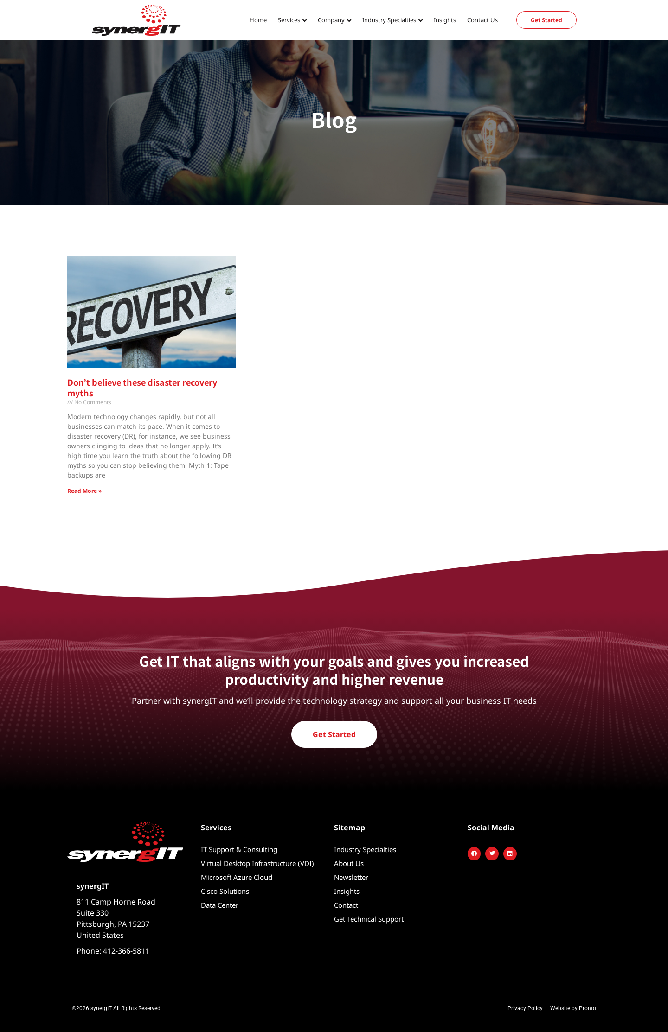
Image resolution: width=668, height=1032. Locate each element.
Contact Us (482, 20)
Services (289, 20)
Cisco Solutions (225, 891)
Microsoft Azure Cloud (236, 877)
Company (331, 20)
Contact (346, 905)
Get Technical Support (369, 919)
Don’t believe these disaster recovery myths (142, 387)
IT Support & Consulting (239, 849)
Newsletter (351, 877)
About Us (349, 863)
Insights (445, 20)
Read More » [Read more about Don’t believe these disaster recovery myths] (84, 491)
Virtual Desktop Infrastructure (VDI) (257, 863)
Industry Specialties (389, 20)
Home (258, 20)
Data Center (219, 905)
